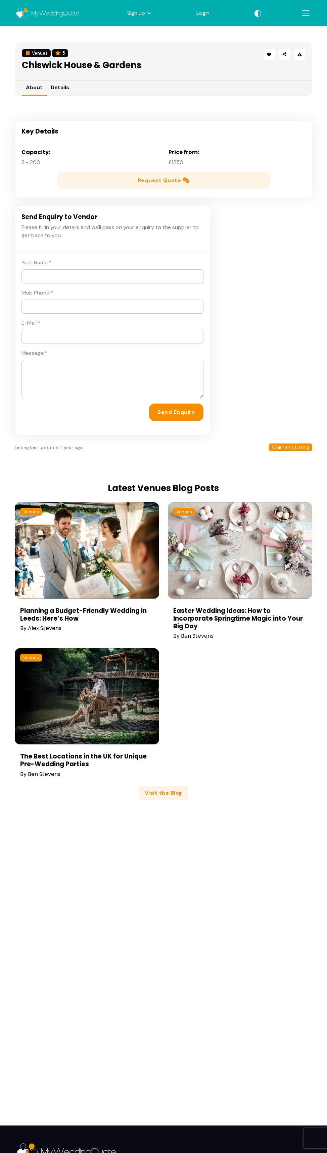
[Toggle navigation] (305, 13)
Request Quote (164, 180)
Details (60, 87)
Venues (31, 512)
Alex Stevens (44, 628)
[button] (284, 54)
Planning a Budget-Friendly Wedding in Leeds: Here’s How (83, 615)
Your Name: (36, 262)
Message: (34, 353)
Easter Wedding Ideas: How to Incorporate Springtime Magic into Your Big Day (238, 618)
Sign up (136, 12)
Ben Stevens (197, 636)
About (34, 87)
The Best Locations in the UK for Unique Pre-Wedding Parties (83, 760)
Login (202, 12)
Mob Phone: (37, 292)
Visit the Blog (163, 792)
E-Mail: (30, 322)
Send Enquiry (176, 412)
